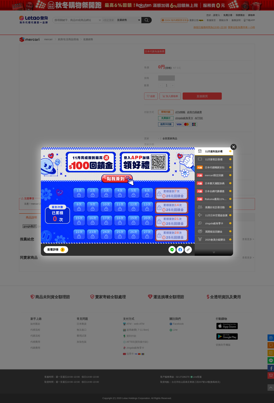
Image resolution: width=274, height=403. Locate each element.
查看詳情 (52, 249)
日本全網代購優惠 (214, 191)
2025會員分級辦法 (214, 239)
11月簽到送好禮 (214, 151)
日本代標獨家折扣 (214, 167)
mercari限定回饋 (214, 175)
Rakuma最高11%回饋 (214, 199)
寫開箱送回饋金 (214, 231)
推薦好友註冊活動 (214, 207)
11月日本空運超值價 (214, 215)
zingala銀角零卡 (214, 223)
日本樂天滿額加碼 (214, 183)
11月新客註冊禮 (214, 159)
